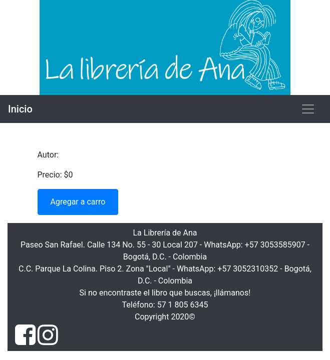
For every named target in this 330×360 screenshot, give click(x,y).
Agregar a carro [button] (78, 201)
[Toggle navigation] (308, 109)
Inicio (20, 109)
